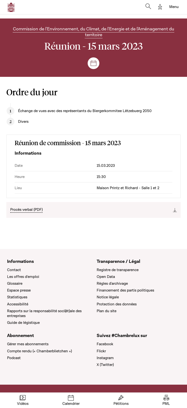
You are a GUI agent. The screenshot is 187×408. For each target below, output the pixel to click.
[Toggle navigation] (174, 7)
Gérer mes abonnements (27, 344)
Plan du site (106, 311)
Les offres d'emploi (23, 276)
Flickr (101, 351)
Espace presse (19, 290)
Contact (14, 269)
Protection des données (117, 304)
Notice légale (108, 297)
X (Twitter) (105, 364)
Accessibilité (17, 304)
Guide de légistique (23, 322)
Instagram (105, 357)
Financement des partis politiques (125, 290)
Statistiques (17, 297)
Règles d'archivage (112, 283)
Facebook (105, 344)
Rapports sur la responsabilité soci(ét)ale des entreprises (44, 313)
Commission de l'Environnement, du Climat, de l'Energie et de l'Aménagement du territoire (93, 32)
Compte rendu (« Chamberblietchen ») (39, 351)
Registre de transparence (118, 269)
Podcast (14, 357)
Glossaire (14, 283)
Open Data (106, 276)
